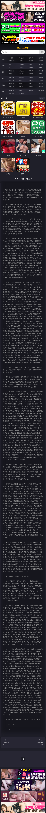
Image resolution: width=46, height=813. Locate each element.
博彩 (3, 59)
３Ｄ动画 (41, 64)
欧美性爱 (41, 71)
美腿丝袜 (11, 80)
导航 (3, 91)
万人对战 (31, 58)
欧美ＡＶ (31, 64)
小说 (3, 85)
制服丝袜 (11, 73)
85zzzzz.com (23, 47)
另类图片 (41, 80)
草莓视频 (31, 90)
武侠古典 (41, 84)
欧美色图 (31, 77)
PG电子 (11, 58)
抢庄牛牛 (41, 60)
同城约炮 (11, 90)
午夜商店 (21, 90)
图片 (3, 78)
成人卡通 (31, 71)
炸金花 (21, 60)
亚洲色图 (21, 77)
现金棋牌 (31, 60)
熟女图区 (31, 80)
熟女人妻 (11, 67)
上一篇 (6, 742)
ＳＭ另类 (41, 67)
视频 (3, 65)
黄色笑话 (31, 86)
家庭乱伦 (21, 84)
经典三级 (21, 73)
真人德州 (21, 58)
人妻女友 (31, 84)
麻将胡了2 (11, 60)
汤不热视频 (41, 90)
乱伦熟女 (31, 73)
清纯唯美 (21, 80)
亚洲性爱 (11, 71)
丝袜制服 (21, 67)
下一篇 (39, 742)
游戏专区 (41, 58)
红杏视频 (11, 93)
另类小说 (21, 86)
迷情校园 (11, 86)
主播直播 (31, 67)
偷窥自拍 (11, 77)
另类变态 (41, 73)
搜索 (42, 52)
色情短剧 (21, 93)
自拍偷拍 (21, 64)
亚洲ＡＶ (11, 64)
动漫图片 (41, 77)
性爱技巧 (41, 86)
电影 (3, 72)
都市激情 (11, 84)
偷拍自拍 (21, 71)
